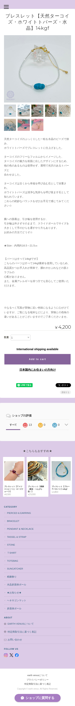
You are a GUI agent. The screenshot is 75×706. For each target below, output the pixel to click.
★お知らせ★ (14, 592)
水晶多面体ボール (16, 584)
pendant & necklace (20, 528)
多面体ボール (14, 608)
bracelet (13, 521)
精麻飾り (12, 576)
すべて (13, 424)
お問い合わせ (15, 639)
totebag (12, 560)
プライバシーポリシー (38, 679)
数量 (6, 337)
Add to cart (37, 359)
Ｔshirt (11, 552)
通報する (65, 392)
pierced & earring (19, 513)
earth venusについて (21, 623)
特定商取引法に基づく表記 (22, 631)
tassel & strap (16, 537)
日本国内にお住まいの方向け (37, 369)
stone (11, 544)
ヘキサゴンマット (16, 600)
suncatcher (15, 568)
